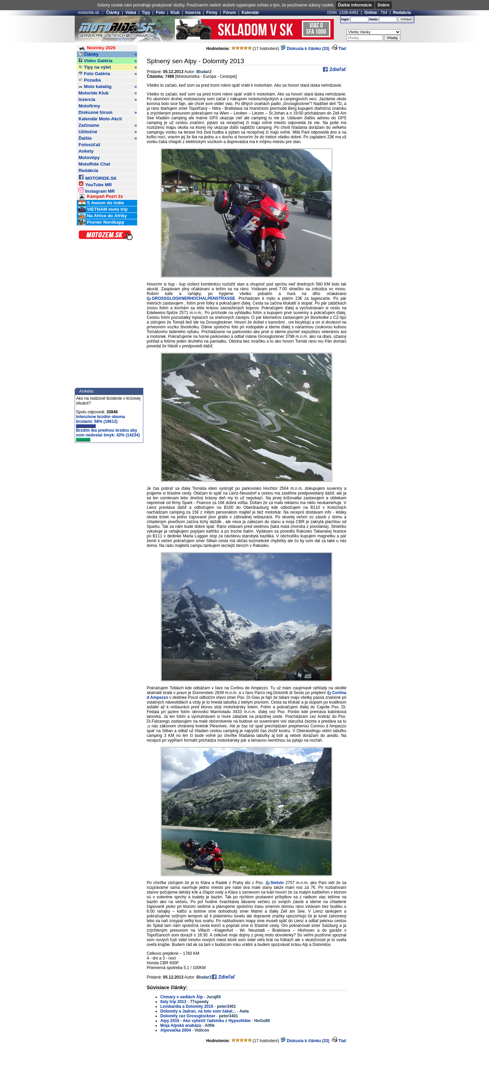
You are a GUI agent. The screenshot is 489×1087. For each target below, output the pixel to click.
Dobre (384, 5)
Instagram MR (96, 190)
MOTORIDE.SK (97, 177)
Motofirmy (89, 105)
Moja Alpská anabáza (180, 1025)
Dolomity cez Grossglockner (188, 1016)
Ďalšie (107, 138)
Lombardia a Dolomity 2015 (186, 1006)
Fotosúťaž (89, 144)
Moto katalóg (107, 86)
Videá (130, 12)
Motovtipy (88, 157)
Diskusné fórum (107, 112)
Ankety (85, 151)
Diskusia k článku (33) (304, 48)
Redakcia (402, 12)
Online (370, 12)
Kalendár (250, 12)
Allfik (210, 1025)
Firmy (212, 12)
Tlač (342, 48)
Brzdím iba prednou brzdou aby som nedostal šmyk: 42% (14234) (108, 435)
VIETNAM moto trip (103, 209)
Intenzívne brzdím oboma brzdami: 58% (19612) (100, 421)
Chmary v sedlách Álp (181, 997)
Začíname (107, 125)
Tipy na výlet (107, 67)
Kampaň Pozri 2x (100, 197)
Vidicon (202, 1030)
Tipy (146, 12)
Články (113, 12)
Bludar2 (204, 71)
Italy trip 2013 (173, 1001)
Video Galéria (107, 61)
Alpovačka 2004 (175, 1030)
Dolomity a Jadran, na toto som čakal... (198, 1011)
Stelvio (277, 882)
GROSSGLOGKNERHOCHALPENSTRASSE (193, 298)
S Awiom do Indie (101, 203)
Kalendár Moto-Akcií (100, 118)
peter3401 (226, 1006)
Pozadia (89, 80)
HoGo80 (262, 1020)
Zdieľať (337, 69)
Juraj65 (213, 997)
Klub (175, 12)
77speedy (199, 1001)
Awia (244, 1011)
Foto (160, 12)
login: (345, 19)
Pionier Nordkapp (101, 222)
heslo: (373, 19)
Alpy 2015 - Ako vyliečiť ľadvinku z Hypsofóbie (205, 1020)
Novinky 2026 (96, 48)
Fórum (229, 12)
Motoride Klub (107, 93)
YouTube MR (95, 184)
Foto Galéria (107, 73)
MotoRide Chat (94, 164)
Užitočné (107, 132)
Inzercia (193, 12)
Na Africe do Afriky (102, 216)
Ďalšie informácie (355, 5)
